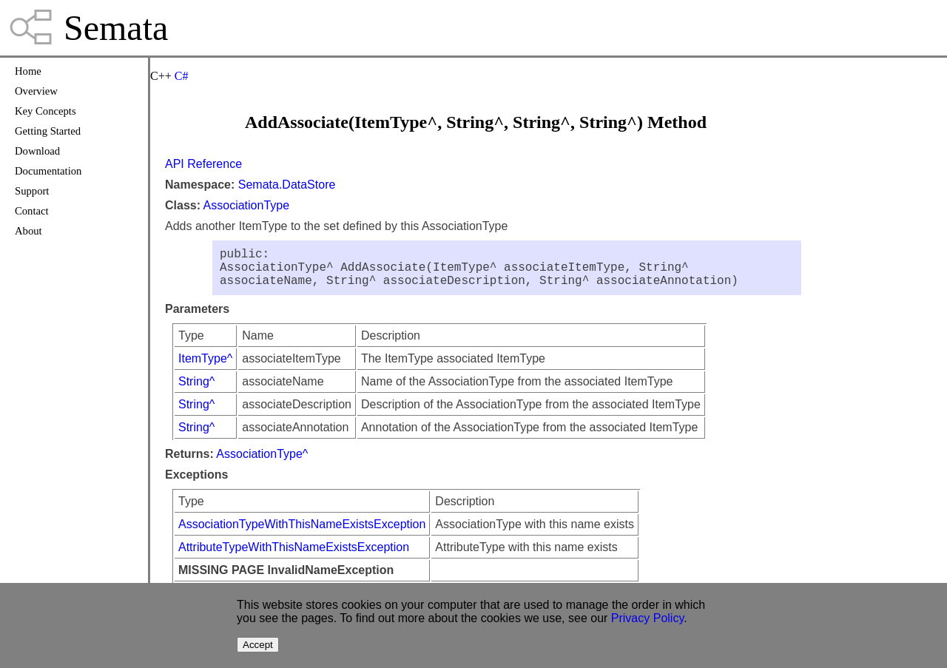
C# (182, 76)
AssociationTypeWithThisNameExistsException (301, 533)
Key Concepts (45, 111)
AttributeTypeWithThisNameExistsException (293, 556)
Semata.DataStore (287, 184)
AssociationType (246, 205)
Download (37, 151)
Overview (36, 91)
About (28, 231)
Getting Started (48, 131)
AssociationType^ (262, 462)
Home (28, 71)
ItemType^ (205, 367)
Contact (32, 211)
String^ (196, 390)
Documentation (48, 171)
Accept (258, 644)
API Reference (203, 164)
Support (32, 191)
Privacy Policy (647, 618)
